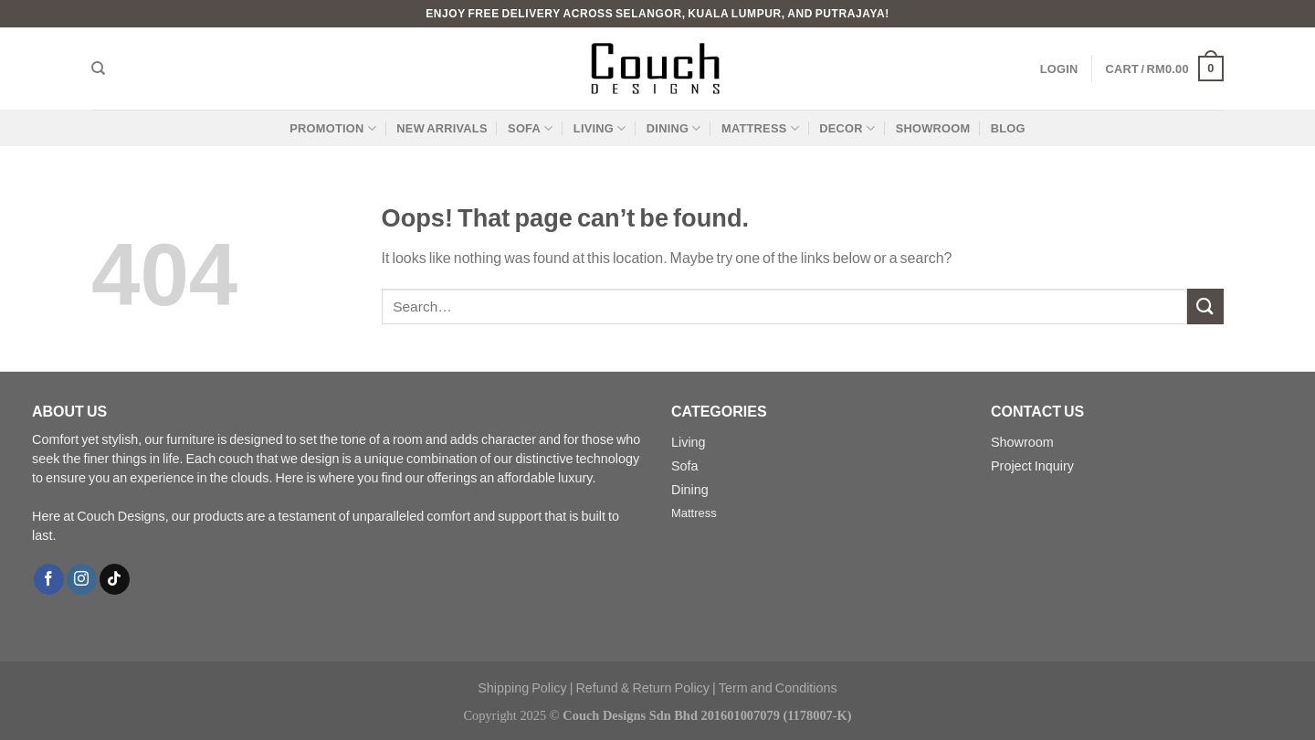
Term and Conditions (778, 687)
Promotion (332, 128)
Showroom (933, 128)
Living (599, 128)
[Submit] (1205, 306)
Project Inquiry (1032, 465)
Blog (1008, 128)
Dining (674, 128)
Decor (847, 128)
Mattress (760, 128)
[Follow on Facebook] (49, 579)
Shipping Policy (522, 687)
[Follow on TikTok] (115, 579)
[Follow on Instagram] (82, 579)
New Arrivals (441, 128)
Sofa (530, 128)
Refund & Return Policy (642, 687)
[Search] (98, 68)
